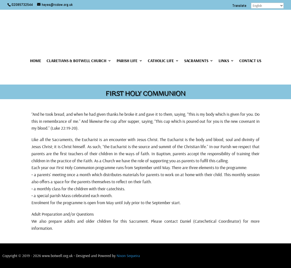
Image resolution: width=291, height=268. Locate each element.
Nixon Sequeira (128, 255)
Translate (239, 6)
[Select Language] (267, 6)
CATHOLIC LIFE (161, 61)
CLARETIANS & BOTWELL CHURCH (76, 61)
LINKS (224, 61)
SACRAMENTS (196, 61)
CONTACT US (250, 61)
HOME (35, 61)
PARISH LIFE (127, 61)
